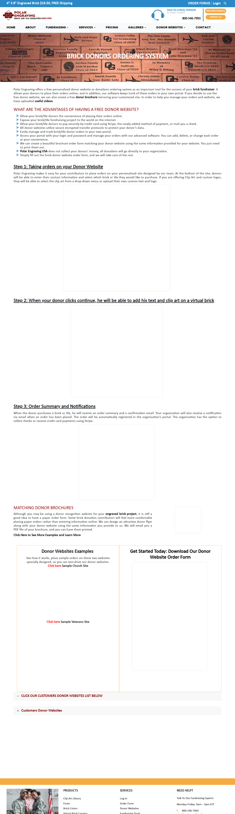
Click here (55, 566)
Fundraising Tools (130, 777)
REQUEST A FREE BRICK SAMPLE (57, 727)
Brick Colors (70, 772)
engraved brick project (121, 514)
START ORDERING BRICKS (176, 727)
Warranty (125, 782)
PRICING (112, 27)
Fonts (66, 767)
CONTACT (203, 27)
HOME (11, 27)
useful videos (44, 101)
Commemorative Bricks (77, 782)
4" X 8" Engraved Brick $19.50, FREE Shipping (39, 3)
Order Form (127, 767)
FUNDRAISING (57, 27)
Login (217, 3)
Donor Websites (129, 772)
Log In (123, 762)
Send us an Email (192, 778)
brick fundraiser (203, 89)
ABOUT (30, 27)
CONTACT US (215, 17)
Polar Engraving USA (33, 151)
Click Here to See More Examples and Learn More (47, 535)
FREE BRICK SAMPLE (215, 11)
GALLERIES (137, 27)
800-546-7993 (184, 18)
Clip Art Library (72, 762)
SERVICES (87, 27)
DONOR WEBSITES (171, 27)
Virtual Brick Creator (75, 777)
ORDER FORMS (199, 3)
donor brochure (86, 97)
